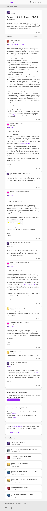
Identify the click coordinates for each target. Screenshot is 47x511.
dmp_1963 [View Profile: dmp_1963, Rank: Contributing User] (19, 482)
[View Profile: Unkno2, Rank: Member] (8, 488)
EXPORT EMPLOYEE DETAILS (18, 442)
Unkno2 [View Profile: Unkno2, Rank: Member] (19, 489)
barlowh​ (17, 44)
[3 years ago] (13, 474)
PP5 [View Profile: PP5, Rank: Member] (11, 351)
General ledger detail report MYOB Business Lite (24, 471)
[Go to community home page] (10, 2)
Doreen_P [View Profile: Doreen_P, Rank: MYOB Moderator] (12, 322)
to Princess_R (29, 173)
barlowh (11, 326)
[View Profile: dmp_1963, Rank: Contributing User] (8, 480)
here (13, 413)
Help (25, 503)
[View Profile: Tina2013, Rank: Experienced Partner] (8, 457)
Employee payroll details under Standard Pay (23, 494)
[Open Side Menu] (6, 2)
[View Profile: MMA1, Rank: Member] (8, 443)
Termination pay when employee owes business (24, 449)
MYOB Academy (16, 426)
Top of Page (18, 503)
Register (34, 2)
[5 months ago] (14, 451)
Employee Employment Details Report (21, 456)
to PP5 (25, 362)
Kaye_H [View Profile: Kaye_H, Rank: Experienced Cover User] (12, 12)
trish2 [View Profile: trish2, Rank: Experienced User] (18, 497)
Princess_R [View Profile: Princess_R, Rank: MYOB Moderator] (12, 123)
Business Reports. (25, 143)
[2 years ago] (13, 444)
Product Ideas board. (29, 284)
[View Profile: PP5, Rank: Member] (8, 352)
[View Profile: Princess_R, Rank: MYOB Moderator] (8, 124)
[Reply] (38, 32)
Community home (14, 400)
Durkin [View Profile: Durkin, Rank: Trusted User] (11, 40)
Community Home (9, 503)
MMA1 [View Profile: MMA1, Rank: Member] (18, 444)
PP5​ (24, 44)
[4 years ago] (13, 466)
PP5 (10, 366)
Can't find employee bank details (19, 487)
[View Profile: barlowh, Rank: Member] (8, 308)
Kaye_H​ (11, 44)
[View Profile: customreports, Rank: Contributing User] (8, 472)
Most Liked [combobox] (37, 36)
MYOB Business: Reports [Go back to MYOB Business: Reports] (11, 6)
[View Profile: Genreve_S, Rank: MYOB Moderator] (8, 363)
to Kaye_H (26, 191)
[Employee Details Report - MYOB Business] (15, 42)
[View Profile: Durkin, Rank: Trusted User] (8, 41)
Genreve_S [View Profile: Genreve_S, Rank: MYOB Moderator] (12, 362)
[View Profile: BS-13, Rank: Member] (8, 464)
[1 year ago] (13, 458)
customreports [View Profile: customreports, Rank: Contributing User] (20, 474)
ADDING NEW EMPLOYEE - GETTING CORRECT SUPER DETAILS (23, 479)
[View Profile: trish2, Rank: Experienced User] (8, 495)
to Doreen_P (19, 351)
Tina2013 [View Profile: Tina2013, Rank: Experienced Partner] (19, 458)
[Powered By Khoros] (23, 507)
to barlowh (26, 322)
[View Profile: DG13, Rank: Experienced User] (8, 450)
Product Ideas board (34, 150)
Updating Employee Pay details (19, 463)
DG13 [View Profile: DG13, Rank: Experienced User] (19, 451)
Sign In (39, 2)
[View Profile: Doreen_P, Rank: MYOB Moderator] (8, 323)
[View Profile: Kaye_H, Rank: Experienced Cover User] (8, 12)
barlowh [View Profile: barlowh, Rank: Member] (12, 308)
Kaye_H (11, 127)
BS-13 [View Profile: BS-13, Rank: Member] (18, 466)
